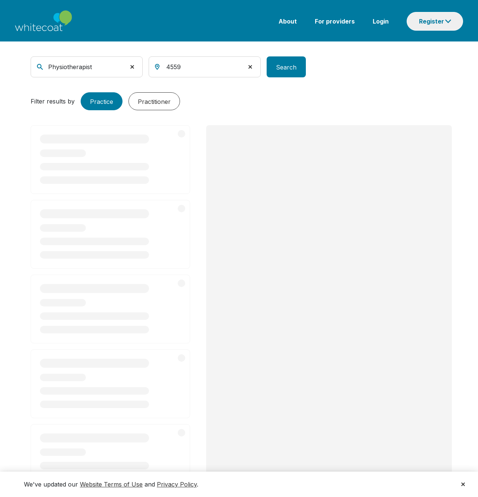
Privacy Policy (177, 484)
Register (431, 21)
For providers (335, 21)
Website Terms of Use (111, 484)
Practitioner (154, 101)
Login (381, 21)
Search (286, 67)
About (288, 21)
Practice (101, 101)
